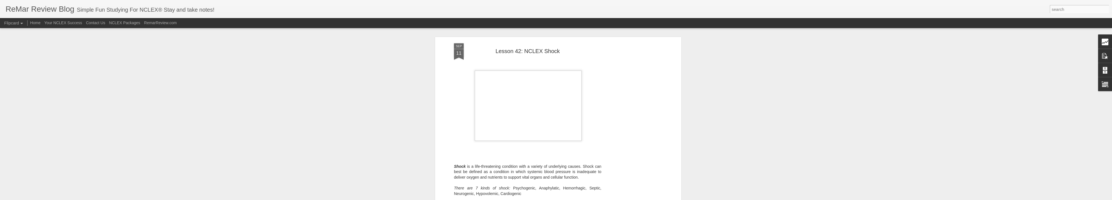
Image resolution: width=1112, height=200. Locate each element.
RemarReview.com (160, 23)
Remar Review (556, 140)
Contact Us (95, 23)
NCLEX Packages (124, 23)
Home (35, 23)
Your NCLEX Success (63, 23)
